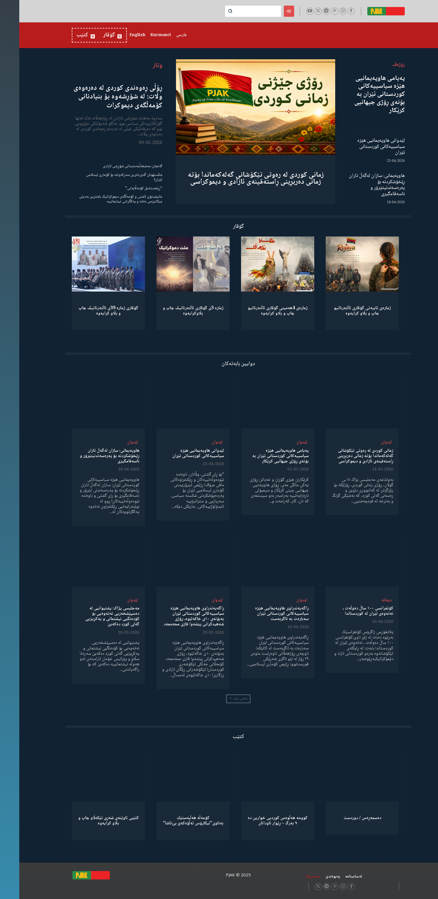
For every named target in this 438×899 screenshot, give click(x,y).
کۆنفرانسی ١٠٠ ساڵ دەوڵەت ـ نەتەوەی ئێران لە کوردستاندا (348, 611)
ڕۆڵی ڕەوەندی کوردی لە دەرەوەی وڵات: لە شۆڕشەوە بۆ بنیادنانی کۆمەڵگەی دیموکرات (98, 97)
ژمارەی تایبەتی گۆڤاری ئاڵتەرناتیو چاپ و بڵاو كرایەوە (343, 310)
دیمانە (367, 600)
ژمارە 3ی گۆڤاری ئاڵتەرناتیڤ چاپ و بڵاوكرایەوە (174, 310)
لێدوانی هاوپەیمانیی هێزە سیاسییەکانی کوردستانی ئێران (361, 146)
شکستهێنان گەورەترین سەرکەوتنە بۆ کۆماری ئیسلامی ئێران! (105, 177)
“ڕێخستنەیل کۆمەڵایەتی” (124, 188)
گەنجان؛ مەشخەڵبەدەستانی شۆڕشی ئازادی (113, 166)
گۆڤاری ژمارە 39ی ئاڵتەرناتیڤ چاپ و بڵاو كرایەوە (89, 310)
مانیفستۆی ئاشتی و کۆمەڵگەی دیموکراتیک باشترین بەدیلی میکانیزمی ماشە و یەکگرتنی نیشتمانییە (101, 199)
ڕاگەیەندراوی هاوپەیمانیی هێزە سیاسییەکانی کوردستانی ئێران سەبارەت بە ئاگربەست (262, 614)
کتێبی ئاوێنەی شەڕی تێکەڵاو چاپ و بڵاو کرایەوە (89, 820)
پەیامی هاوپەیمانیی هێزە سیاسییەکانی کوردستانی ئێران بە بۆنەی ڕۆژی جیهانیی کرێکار (360, 94)
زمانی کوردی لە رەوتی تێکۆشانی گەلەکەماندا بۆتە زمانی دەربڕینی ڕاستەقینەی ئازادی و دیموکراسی (236, 178)
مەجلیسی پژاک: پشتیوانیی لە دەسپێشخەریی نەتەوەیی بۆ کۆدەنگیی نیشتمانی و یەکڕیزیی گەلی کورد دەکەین (93, 616)
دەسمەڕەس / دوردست (343, 818)
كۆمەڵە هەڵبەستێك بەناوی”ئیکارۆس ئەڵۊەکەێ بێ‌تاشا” (174, 820)
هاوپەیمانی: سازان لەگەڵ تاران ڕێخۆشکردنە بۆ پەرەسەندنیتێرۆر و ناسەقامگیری (357, 185)
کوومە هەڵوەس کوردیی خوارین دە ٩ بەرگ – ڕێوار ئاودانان (258, 820)
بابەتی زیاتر (219, 699)
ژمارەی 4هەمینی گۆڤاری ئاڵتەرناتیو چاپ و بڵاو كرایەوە (258, 310)
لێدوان (367, 442)
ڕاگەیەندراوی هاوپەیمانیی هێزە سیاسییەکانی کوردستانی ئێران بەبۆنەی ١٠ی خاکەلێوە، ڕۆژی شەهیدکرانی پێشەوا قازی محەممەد (174, 616)
